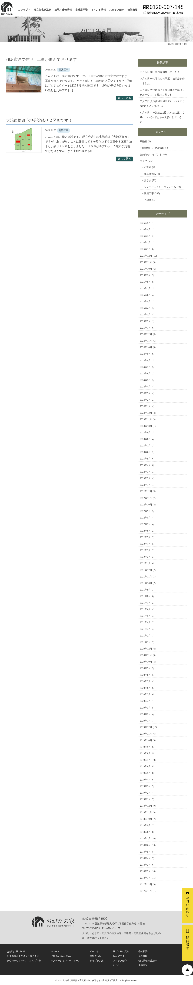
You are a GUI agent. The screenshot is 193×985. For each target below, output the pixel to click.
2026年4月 (145, 229)
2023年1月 (145, 485)
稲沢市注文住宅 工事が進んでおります (41, 59)
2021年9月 (145, 589)
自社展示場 (81, 9)
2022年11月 (146, 498)
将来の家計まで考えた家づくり (23, 956)
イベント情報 (98, 9)
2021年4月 (145, 622)
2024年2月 (145, 400)
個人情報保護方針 (147, 960)
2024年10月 (146, 347)
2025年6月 (145, 295)
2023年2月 (145, 478)
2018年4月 (145, 858)
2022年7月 (145, 524)
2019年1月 (145, 799)
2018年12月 (146, 805)
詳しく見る (124, 98)
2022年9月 (145, 511)
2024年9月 (145, 354)
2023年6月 (145, 452)
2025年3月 (145, 314)
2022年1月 (145, 563)
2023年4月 (145, 465)
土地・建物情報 (63, 9)
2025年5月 (145, 301)
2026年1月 (145, 249)
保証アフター (120, 956)
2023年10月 (146, 426)
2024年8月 (145, 360)
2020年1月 (145, 720)
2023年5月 (145, 458)
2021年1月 (145, 642)
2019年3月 (145, 786)
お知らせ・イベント (151, 154)
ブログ (143, 161)
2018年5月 (145, 851)
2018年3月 (145, 864)
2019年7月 (145, 760)
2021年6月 (145, 609)
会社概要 (132, 9)
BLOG (116, 965)
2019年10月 (146, 740)
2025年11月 (146, 262)
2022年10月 (146, 504)
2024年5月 (145, 380)
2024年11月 (146, 341)
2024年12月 (146, 334)
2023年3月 (145, 472)
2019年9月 (145, 747)
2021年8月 (145, 596)
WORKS (55, 951)
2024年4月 (145, 386)
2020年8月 (145, 675)
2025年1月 (145, 328)
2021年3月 (145, 629)
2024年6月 (145, 373)
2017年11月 (146, 891)
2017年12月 (146, 884)
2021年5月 (145, 616)
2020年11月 (146, 655)
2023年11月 (146, 419)
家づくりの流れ (121, 951)
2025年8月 (145, 282)
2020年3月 (145, 707)
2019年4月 (145, 779)
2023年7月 (145, 445)
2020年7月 (145, 681)
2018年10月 (146, 819)
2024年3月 (145, 393)
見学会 (147, 180)
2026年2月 (145, 242)
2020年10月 (146, 661)
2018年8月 (145, 832)
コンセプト (24, 9)
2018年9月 (145, 825)
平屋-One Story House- (61, 956)
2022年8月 (145, 517)
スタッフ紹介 (116, 9)
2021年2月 (145, 635)
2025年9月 (145, 275)
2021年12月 (146, 570)
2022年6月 (145, 531)
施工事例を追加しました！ (165, 72)
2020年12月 (146, 648)
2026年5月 (145, 223)
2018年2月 (145, 871)
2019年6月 (145, 766)
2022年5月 (145, 537)
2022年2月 (145, 557)
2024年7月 (145, 367)
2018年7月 (145, 838)
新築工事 (149, 193)
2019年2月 (145, 792)
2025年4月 (145, 308)
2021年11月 (146, 576)
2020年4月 (145, 701)
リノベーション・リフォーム (160, 187)
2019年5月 (145, 773)
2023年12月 (146, 413)
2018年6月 (145, 845)
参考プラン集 (97, 960)
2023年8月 (145, 439)
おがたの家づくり (16, 951)
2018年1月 (145, 878)
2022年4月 (145, 544)
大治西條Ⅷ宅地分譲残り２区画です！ (39, 120)
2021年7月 (145, 603)
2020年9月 (145, 668)
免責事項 (143, 965)
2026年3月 (145, 236)
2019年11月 (146, 733)
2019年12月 (146, 727)
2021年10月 (146, 583)
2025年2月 (145, 321)
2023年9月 (145, 432)
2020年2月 (145, 714)
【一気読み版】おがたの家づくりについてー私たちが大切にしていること (162, 117)
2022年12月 (146, 491)
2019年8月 (145, 753)
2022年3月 (145, 550)
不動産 (143, 141)
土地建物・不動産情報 (152, 148)
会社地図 (143, 956)
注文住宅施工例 (42, 9)
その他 (147, 200)
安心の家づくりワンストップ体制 (24, 960)
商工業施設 (150, 174)
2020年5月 (145, 694)
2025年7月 (145, 288)
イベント (94, 951)
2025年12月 (146, 255)
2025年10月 (146, 269)
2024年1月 (145, 406)
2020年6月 (145, 688)
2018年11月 (146, 812)
